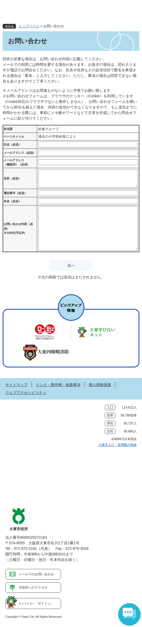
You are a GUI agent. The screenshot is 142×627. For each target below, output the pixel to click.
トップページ (29, 26)
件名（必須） (12, 201)
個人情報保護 (100, 385)
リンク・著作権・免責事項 (58, 385)
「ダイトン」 (36, 603)
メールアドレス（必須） (20, 152)
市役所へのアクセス (33, 587)
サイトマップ (16, 385)
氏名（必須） (12, 144)
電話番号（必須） (15, 193)
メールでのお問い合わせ (36, 574)
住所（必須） (12, 178)
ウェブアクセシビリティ (25, 393)
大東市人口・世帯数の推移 (117, 445)
